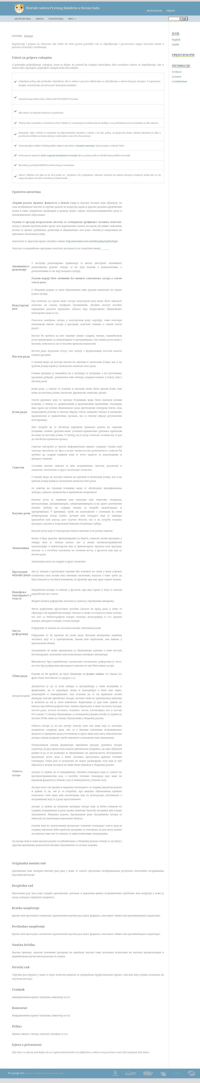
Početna (17, 36)
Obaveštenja (55, 18)
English (176, 39)
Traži (183, 18)
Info (71, 18)
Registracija (154, 10)
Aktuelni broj (22, 18)
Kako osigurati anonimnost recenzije (59, 155)
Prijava (170, 10)
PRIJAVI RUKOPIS (183, 55)
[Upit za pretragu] (174, 18)
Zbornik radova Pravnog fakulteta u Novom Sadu (63, 8)
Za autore (176, 76)
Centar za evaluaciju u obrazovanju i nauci (45, 1073)
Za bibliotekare (179, 81)
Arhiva (40, 18)
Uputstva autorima (85, 145)
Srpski (175, 44)
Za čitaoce (177, 71)
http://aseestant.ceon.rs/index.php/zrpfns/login (92, 241)
